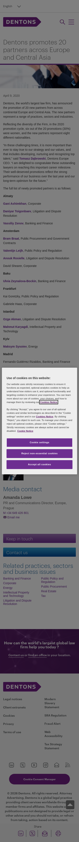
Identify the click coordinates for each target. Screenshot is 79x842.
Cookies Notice (48, 402)
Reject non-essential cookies (39, 453)
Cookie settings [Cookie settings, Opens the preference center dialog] (39, 442)
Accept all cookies (39, 464)
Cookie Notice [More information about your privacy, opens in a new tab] (25, 431)
